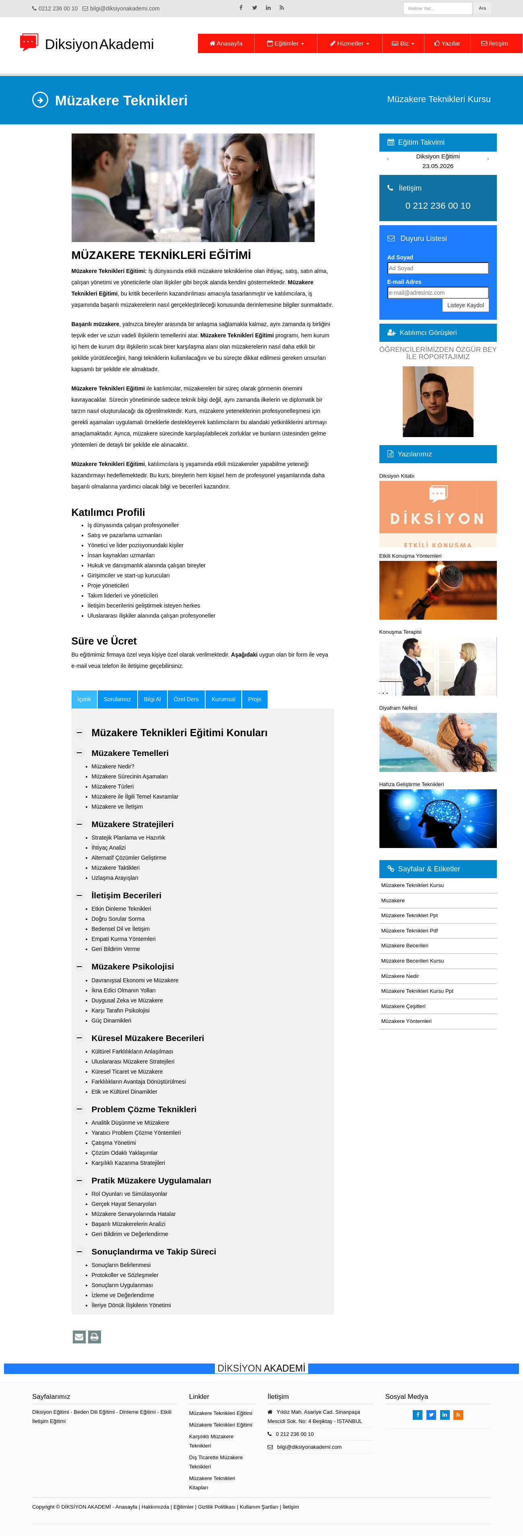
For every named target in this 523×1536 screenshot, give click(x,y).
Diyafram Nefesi (438, 738)
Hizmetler (349, 43)
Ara (482, 8)
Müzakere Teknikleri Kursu (412, 885)
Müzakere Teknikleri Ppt (409, 915)
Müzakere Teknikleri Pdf (409, 931)
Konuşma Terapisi (438, 662)
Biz (403, 43)
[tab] (84, 699)
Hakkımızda (155, 1507)
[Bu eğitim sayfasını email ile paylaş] (79, 1337)
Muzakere (393, 900)
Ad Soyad (400, 257)
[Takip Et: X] (254, 7)
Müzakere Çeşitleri (403, 1006)
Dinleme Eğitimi (138, 1412)
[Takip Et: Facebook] (241, 7)
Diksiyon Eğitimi (51, 1412)
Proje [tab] (255, 699)
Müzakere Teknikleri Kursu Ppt (417, 991)
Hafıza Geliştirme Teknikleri (438, 814)
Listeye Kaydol (465, 305)
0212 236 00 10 (58, 8)
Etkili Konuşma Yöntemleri (438, 586)
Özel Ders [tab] (186, 699)
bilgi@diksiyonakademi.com (125, 8)
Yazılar (447, 43)
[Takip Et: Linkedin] (268, 7)
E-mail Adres (404, 282)
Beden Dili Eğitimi (95, 1412)
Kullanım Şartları (259, 1507)
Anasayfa (226, 43)
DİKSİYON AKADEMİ (86, 1507)
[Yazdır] (94, 1337)
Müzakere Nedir (400, 976)
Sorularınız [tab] (117, 699)
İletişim (494, 43)
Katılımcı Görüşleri (428, 333)
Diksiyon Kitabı (438, 510)
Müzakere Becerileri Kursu (412, 961)
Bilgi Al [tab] (152, 699)
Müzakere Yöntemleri (406, 1021)
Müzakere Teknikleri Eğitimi (220, 1413)
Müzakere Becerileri (405, 946)
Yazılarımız (415, 454)
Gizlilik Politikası (216, 1507)
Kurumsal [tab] (223, 699)
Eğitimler (285, 43)
